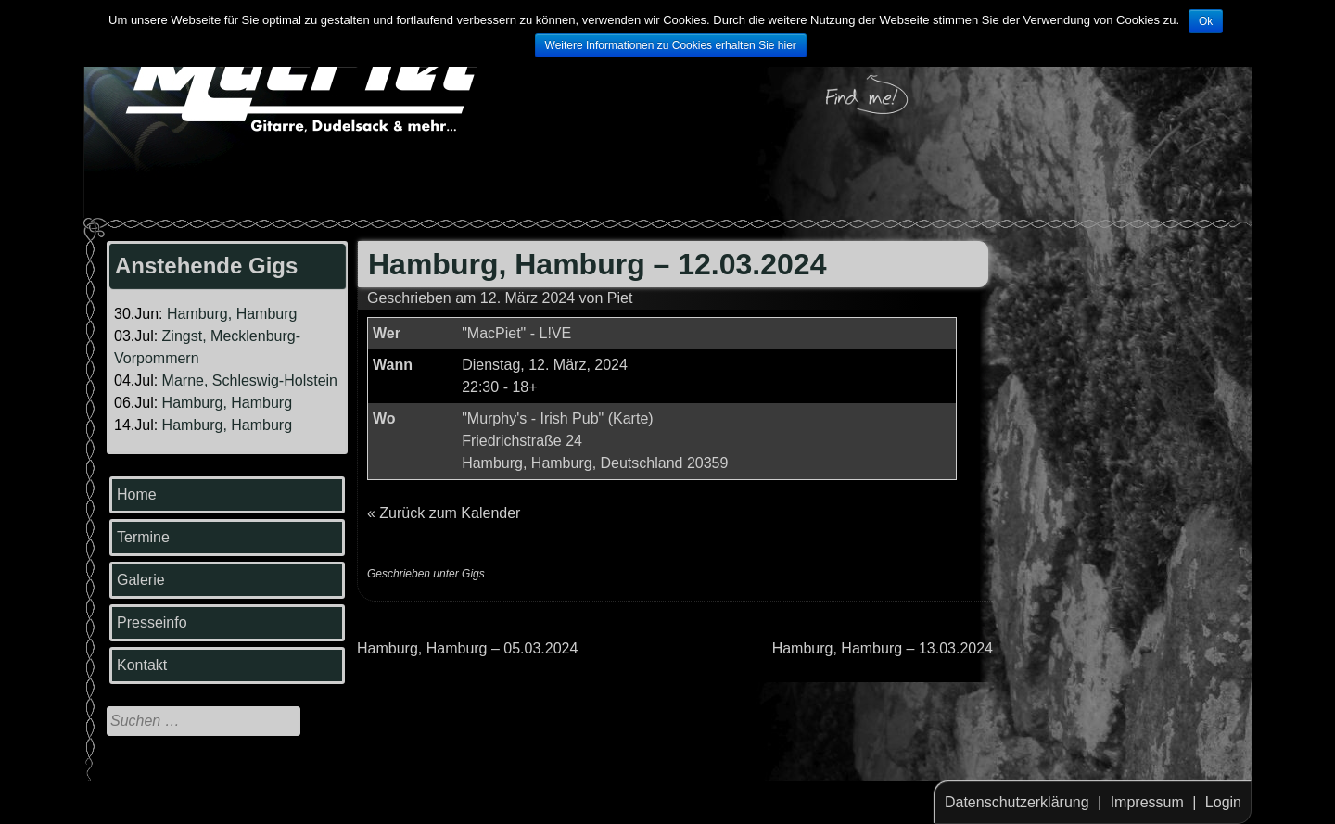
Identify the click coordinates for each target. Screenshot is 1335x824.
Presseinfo (152, 622)
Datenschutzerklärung (1017, 802)
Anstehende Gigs (206, 265)
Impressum (1147, 802)
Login (1223, 802)
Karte (630, 418)
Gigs (473, 573)
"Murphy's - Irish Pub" (533, 418)
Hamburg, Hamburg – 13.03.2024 (882, 648)
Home (137, 494)
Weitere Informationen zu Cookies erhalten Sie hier (670, 45)
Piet (620, 298)
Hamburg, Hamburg (232, 314)
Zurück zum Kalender (449, 513)
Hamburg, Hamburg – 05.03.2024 (467, 648)
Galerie (141, 580)
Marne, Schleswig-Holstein (249, 380)
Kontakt (142, 665)
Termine (143, 537)
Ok (1206, 21)
